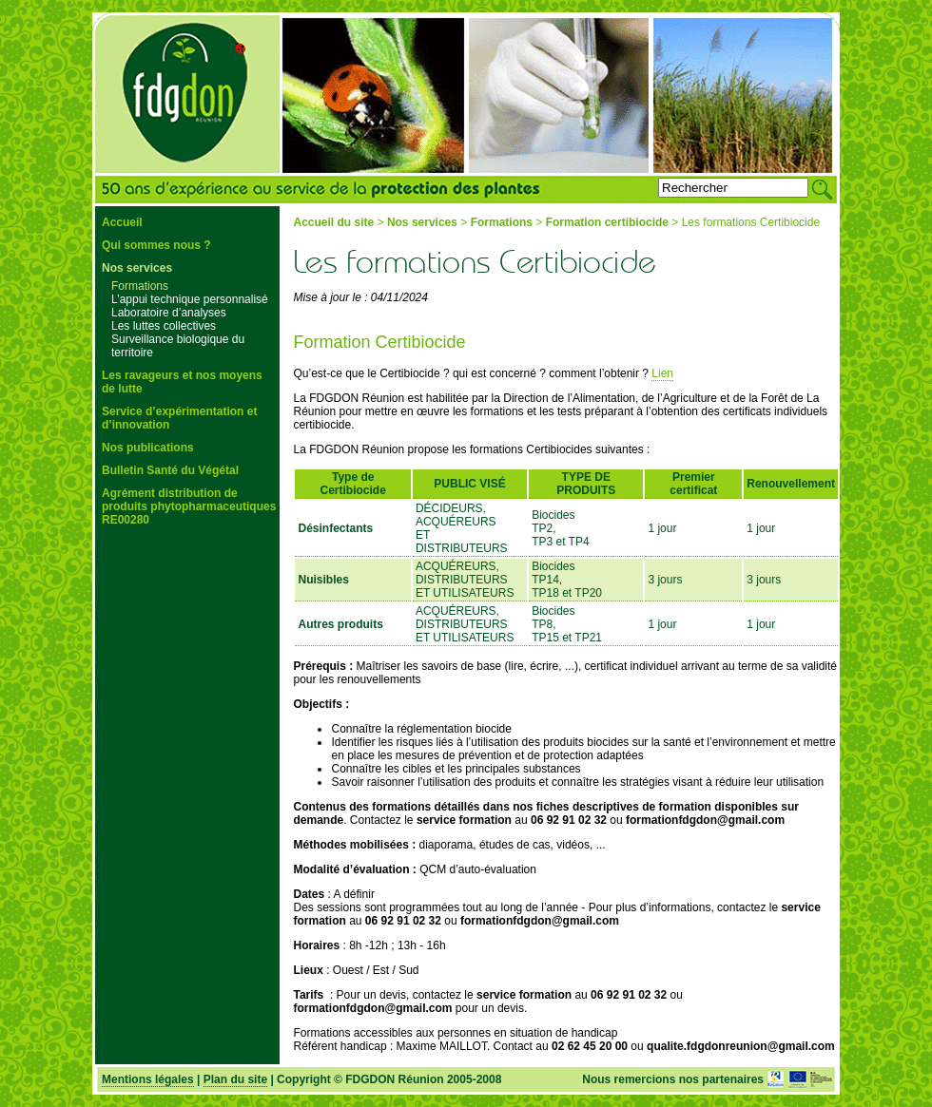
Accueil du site (333, 222)
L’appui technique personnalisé (189, 299)
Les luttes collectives (163, 326)
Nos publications (148, 447)
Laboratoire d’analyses (168, 312)
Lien (662, 373)
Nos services (137, 268)
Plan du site (235, 1079)
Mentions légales (148, 1079)
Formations (139, 286)
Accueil (122, 222)
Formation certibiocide (607, 222)
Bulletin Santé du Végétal (170, 470)
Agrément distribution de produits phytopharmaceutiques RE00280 (189, 506)
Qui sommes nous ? (156, 245)
